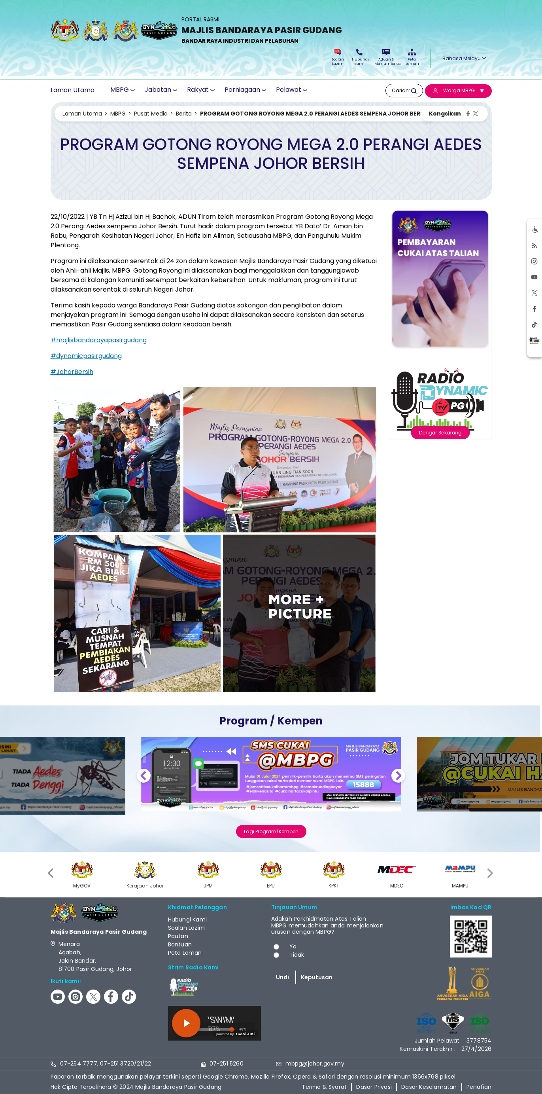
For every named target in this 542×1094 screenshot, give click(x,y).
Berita (184, 114)
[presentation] (51, 873)
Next (398, 776)
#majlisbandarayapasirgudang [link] (99, 340)
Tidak (296, 955)
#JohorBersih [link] (72, 371)
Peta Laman (412, 57)
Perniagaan (242, 90)
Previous (143, 776)
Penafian (479, 1087)
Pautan (178, 936)
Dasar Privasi (374, 1087)
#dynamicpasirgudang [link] (86, 355)
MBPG (119, 90)
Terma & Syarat (324, 1087)
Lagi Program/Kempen (271, 831)
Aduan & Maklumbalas (386, 57)
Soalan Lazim (338, 57)
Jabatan (158, 90)
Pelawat (288, 90)
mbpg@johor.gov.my (314, 1063)
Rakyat (198, 90)
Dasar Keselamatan (429, 1087)
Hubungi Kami (359, 57)
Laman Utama (72, 90)
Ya (292, 946)
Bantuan (180, 944)
